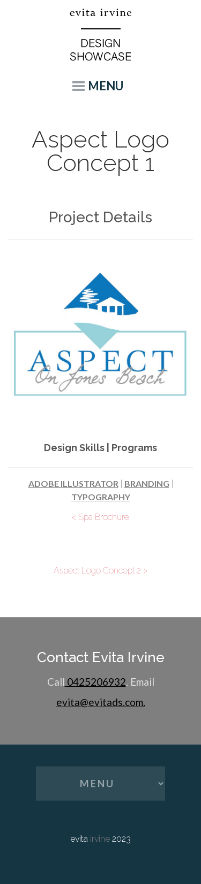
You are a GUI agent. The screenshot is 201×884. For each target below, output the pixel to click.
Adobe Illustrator (73, 483)
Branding (146, 483)
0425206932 (95, 682)
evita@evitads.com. (100, 702)
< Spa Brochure (100, 517)
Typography (100, 497)
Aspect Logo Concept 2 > (100, 570)
